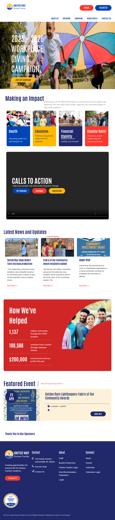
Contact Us (106, 18)
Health (13, 131)
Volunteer (103, 7)
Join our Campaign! (23, 79)
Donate (86, 7)
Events (89, 462)
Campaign (79, 18)
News (88, 458)
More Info (98, 413)
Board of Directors (67, 462)
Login (61, 479)
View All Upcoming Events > (52, 383)
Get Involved (22, 190)
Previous (39, 431)
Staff (61, 458)
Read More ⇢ (12, 285)
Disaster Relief (96, 131)
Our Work (66, 18)
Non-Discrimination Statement (67, 473)
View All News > (53, 236)
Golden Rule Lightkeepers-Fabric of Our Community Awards (69, 396)
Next (109, 431)
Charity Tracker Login (68, 467)
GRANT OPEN (84, 260)
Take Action (57, 190)
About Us (54, 18)
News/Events (92, 18)
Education (41, 131)
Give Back (39, 190)
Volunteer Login (93, 472)
